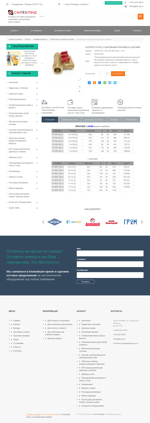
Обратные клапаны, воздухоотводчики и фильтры (23, 141)
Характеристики (70, 119)
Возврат (114, 119)
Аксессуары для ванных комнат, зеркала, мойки (19, 195)
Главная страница (15, 39)
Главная (15, 321)
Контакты (16, 351)
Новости (16, 347)
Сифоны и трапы (23, 177)
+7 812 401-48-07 (136, 2)
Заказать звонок (113, 3)
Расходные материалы (23, 183)
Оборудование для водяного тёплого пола (23, 164)
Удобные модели (53, 338)
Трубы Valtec (23, 208)
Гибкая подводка (23, 188)
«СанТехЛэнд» (98, 414)
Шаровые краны (23, 94)
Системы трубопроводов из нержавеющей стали (23, 131)
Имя (79, 248)
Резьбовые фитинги (40, 39)
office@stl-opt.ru (136, 6)
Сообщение (82, 270)
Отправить (85, 282)
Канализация (23, 171)
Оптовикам (131, 119)
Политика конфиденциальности (125, 343)
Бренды (15, 328)
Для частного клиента (55, 328)
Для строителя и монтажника (58, 324)
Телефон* (81, 259)
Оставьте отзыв (33, 414)
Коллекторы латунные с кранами (62, 39)
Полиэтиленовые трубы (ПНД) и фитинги (23, 114)
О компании (17, 343)
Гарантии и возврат (20, 336)
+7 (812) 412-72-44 (120, 330)
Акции (14, 339)
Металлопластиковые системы (23, 122)
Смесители (23, 82)
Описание (50, 119)
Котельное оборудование (23, 202)
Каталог (28, 39)
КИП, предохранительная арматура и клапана (23, 150)
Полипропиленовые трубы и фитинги (23, 106)
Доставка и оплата (94, 119)
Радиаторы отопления (23, 88)
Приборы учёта (23, 157)
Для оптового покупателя (57, 321)
